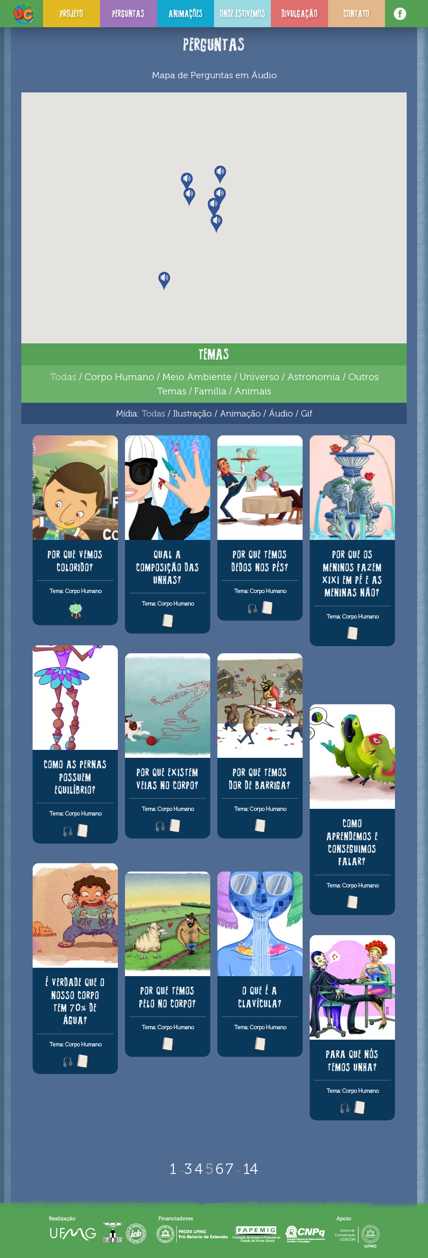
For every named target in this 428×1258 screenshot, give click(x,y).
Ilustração (192, 413)
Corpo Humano (119, 377)
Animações (185, 13)
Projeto (71, 13)
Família (210, 391)
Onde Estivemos (242, 13)
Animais (252, 391)
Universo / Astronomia (289, 377)
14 (250, 1169)
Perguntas (128, 13)
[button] (220, 175)
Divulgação (300, 13)
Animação (240, 413)
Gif (307, 413)
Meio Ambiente (197, 377)
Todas (63, 377)
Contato (356, 13)
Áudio (281, 413)
